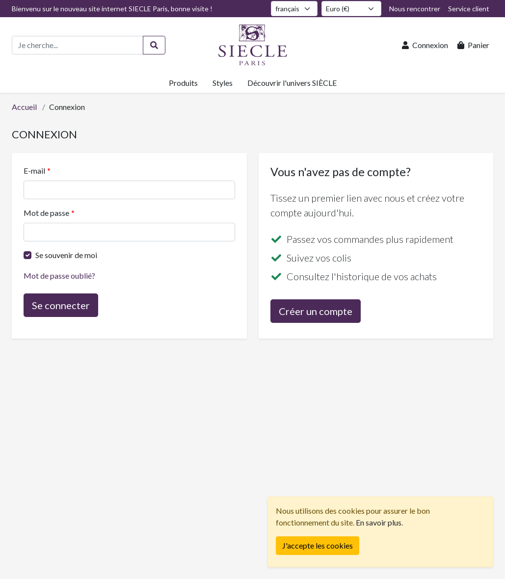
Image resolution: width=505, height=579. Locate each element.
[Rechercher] (154, 45)
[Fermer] (317, 545)
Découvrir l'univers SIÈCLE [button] (292, 82)
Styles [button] (223, 82)
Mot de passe (46, 212)
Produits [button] (183, 82)
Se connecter (61, 305)
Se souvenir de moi (66, 255)
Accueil (24, 106)
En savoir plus (378, 522)
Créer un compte (315, 311)
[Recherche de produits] (77, 45)
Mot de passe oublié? (59, 275)
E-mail (34, 170)
